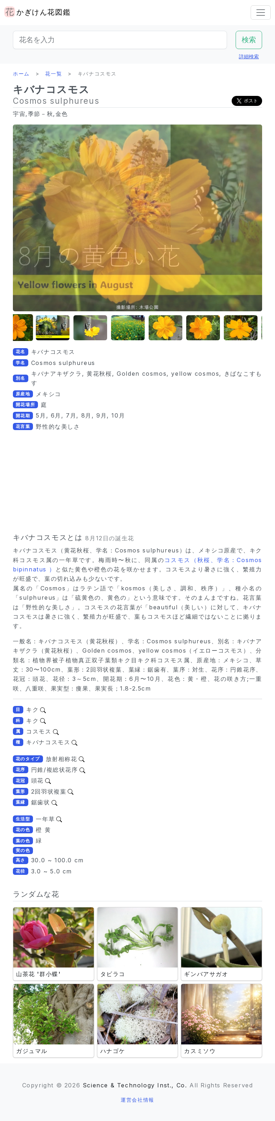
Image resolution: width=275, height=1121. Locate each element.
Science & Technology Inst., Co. (135, 1085)
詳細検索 (249, 56)
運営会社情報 (137, 1100)
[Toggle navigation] (261, 12)
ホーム (21, 73)
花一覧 (53, 73)
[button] (31, 328)
